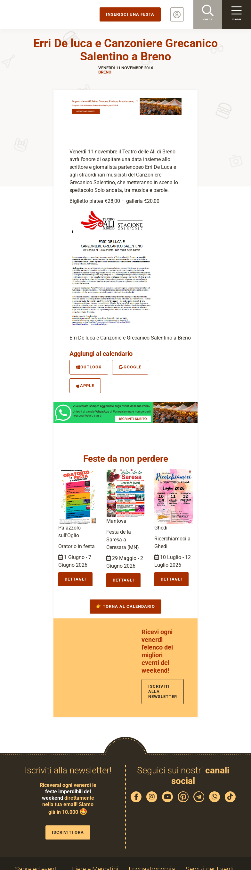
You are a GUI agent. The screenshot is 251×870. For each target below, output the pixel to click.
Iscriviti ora (68, 832)
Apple (85, 385)
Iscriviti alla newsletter (162, 691)
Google (130, 367)
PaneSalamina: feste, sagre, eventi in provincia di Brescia (50, 14)
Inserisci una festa (130, 14)
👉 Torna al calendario (125, 606)
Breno (104, 72)
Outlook (88, 367)
